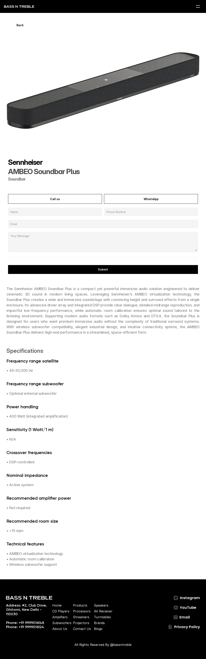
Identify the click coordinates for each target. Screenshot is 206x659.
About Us (59, 629)
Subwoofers (61, 623)
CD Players (60, 611)
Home (57, 605)
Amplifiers (60, 617)
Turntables (102, 617)
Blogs (98, 629)
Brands (99, 623)
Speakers (101, 605)
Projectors (81, 623)
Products (80, 605)
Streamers (81, 617)
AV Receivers (104, 611)
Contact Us (82, 629)
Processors (82, 611)
